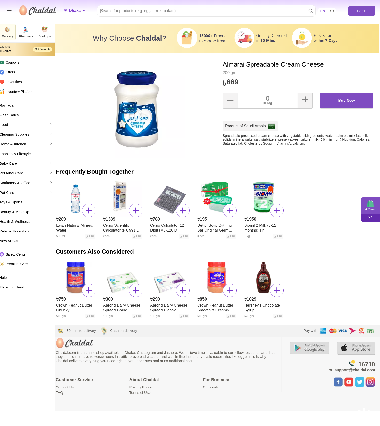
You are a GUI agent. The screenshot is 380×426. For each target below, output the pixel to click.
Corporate (215, 386)
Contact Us (72, 386)
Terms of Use (145, 391)
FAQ (66, 391)
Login (361, 11)
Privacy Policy (146, 386)
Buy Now (347, 99)
